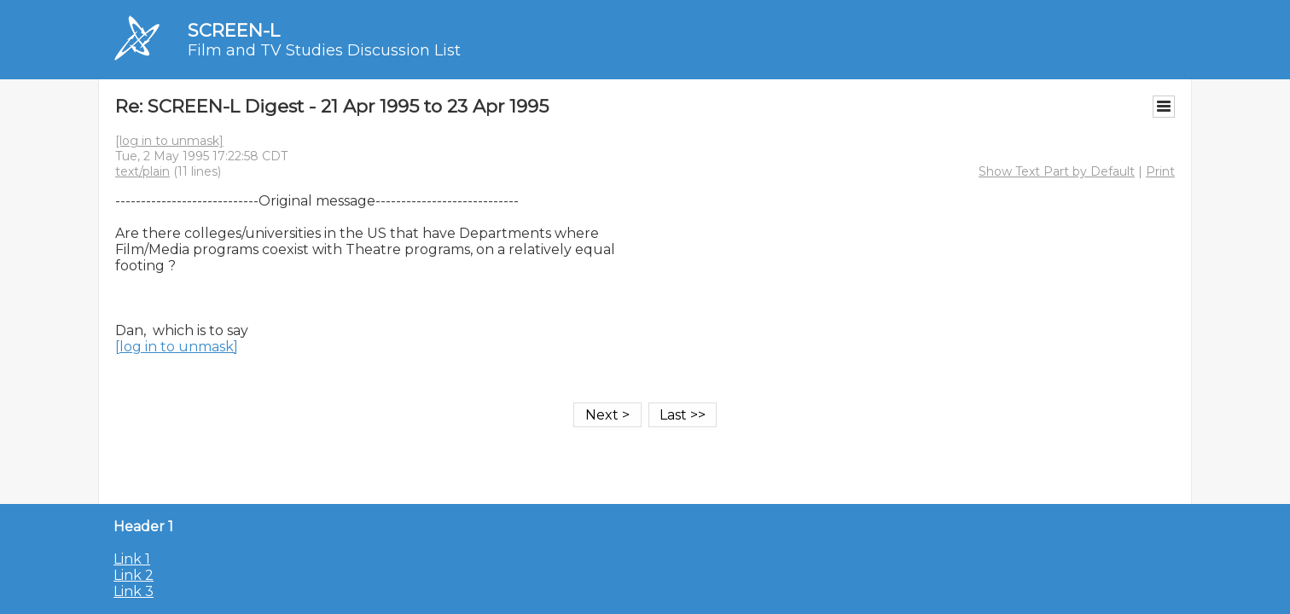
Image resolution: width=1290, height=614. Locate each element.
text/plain (142, 171)
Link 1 (131, 559)
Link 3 (133, 591)
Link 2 (133, 575)
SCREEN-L (234, 30)
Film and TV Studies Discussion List (324, 50)
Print (1160, 171)
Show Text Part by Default (1057, 171)
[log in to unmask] (169, 140)
